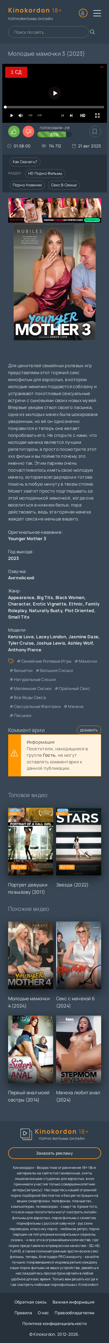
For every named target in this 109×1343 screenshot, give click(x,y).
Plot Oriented (79, 610)
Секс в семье (64, 185)
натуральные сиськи (35, 679)
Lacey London (51, 637)
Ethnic (76, 604)
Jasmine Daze (84, 637)
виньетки (23, 670)
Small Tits (19, 617)
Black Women (70, 597)
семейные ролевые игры (46, 661)
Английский (21, 578)
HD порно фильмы (45, 173)
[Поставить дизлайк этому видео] (28, 131)
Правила (23, 1312)
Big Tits (45, 597)
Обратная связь (31, 1302)
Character (19, 604)
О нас (43, 1312)
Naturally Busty (45, 610)
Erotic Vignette (50, 604)
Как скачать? (25, 161)
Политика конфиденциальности (54, 1323)
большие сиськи (56, 670)
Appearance (21, 597)
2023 (13, 558)
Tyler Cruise (21, 643)
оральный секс (74, 688)
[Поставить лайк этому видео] (14, 131)
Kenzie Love (21, 637)
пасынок (22, 715)
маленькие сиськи (33, 688)
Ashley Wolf (80, 643)
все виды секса (30, 697)
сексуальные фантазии (37, 706)
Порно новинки (27, 185)
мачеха (75, 706)
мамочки (88, 661)
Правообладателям (74, 1312)
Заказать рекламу (54, 1153)
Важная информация (73, 1302)
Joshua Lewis (50, 643)
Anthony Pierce (25, 650)
